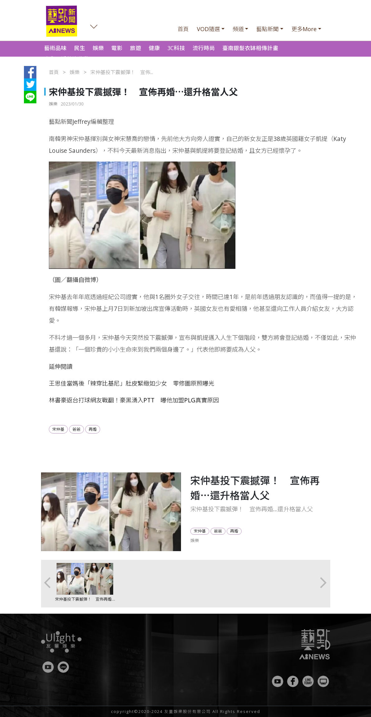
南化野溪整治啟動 (66, 59)
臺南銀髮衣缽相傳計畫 (250, 48)
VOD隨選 (208, 29)
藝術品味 (55, 48)
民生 (79, 48)
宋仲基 (58, 429)
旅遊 (135, 48)
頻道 (238, 29)
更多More (304, 29)
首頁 (183, 29)
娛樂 (98, 48)
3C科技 (176, 48)
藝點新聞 (267, 29)
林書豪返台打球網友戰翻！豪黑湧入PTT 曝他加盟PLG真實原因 (134, 400)
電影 (117, 48)
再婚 (93, 429)
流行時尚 (203, 48)
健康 (154, 48)
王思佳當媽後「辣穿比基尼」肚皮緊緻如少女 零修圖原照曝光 (131, 383)
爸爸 (76, 429)
